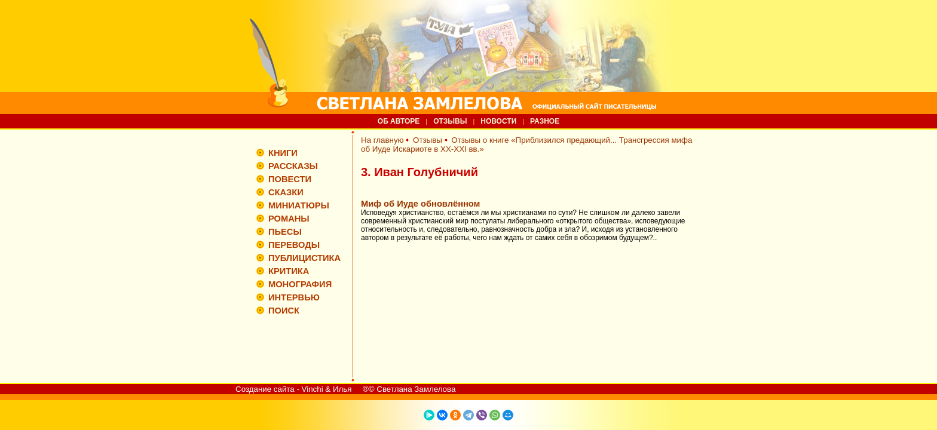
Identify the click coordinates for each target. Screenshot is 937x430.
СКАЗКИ (286, 192)
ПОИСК (283, 310)
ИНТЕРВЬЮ (294, 297)
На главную (382, 140)
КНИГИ (283, 153)
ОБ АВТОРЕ (399, 121)
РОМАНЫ (289, 218)
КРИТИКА (288, 271)
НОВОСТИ (498, 121)
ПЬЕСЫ (285, 231)
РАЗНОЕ (544, 121)
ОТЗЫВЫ (450, 121)
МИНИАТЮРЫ (298, 205)
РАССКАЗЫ (293, 166)
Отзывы (427, 140)
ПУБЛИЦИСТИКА (304, 258)
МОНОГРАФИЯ (300, 284)
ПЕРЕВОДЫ (294, 245)
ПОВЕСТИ (289, 179)
